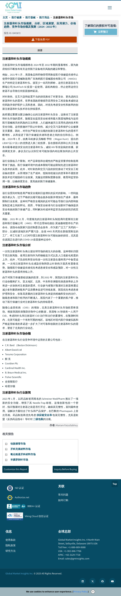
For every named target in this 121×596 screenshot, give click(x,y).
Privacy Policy (80, 591)
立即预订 (101, 31)
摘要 (40, 50)
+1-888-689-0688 (77, 547)
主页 (5, 17)
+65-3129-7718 (72, 554)
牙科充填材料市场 (20, 449)
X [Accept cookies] (93, 591)
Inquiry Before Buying (65, 469)
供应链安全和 (44, 415)
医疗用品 (44, 17)
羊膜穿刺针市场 (19, 459)
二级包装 (38, 419)
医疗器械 (30, 17)
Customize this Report (15, 469)
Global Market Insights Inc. (19, 573)
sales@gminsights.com (77, 558)
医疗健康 (17, 17)
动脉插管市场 (18, 443)
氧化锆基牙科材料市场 (23, 454)
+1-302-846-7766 (72, 551)
